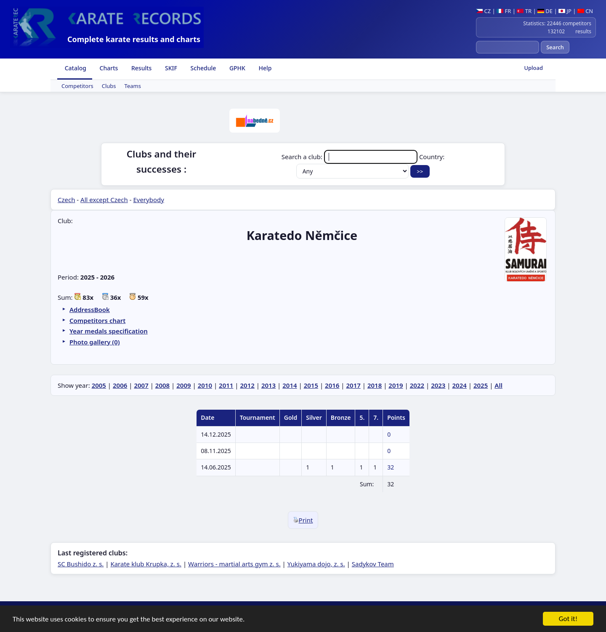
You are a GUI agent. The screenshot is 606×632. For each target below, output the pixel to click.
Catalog (74, 68)
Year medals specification (108, 331)
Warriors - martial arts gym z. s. (234, 564)
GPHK (236, 68)
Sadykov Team (373, 564)
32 (390, 467)
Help (264, 68)
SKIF (170, 68)
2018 (374, 385)
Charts (108, 68)
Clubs (109, 86)
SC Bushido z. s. (81, 564)
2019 (395, 385)
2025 (480, 385)
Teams (133, 86)
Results (141, 68)
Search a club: (350, 156)
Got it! (568, 620)
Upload (533, 68)
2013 (268, 385)
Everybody (148, 199)
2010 (205, 385)
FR (504, 11)
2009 (183, 385)
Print (303, 520)
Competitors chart (97, 320)
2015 (311, 385)
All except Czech (104, 199)
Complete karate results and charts (133, 39)
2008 (162, 385)
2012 (247, 385)
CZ (483, 11)
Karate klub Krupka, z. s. (145, 564)
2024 (459, 385)
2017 (353, 385)
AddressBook (89, 309)
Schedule (202, 68)
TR (524, 11)
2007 (141, 385)
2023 (438, 385)
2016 (332, 385)
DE (545, 11)
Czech (66, 199)
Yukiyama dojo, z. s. (316, 564)
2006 (120, 385)
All (498, 385)
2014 (289, 385)
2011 (226, 385)
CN (585, 11)
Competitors (77, 86)
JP (564, 11)
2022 (417, 385)
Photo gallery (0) (94, 342)
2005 (99, 385)
